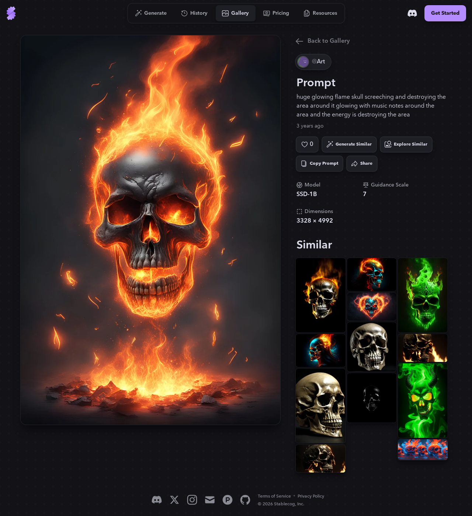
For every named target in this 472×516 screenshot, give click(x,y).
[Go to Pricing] (276, 13)
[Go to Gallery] (235, 13)
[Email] (210, 500)
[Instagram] (192, 500)
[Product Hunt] (227, 500)
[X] (174, 500)
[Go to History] (194, 13)
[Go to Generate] (151, 13)
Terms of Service (274, 496)
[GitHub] (245, 500)
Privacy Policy (311, 496)
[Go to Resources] (320, 13)
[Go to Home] (11, 13)
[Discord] (412, 13)
